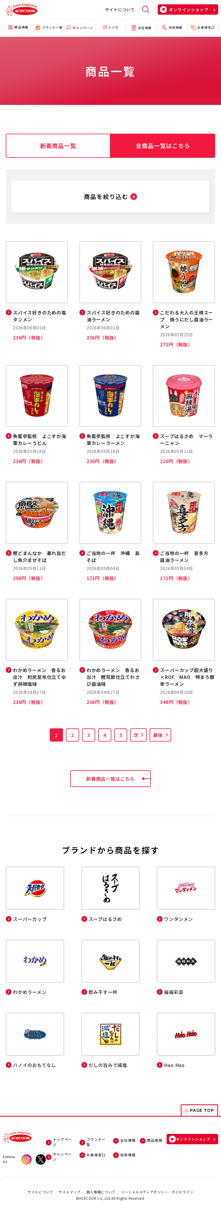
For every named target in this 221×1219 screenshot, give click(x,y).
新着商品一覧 (58, 145)
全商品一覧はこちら (163, 145)
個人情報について (100, 1191)
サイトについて (120, 9)
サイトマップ (70, 1191)
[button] (110, 196)
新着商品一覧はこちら (118, 778)
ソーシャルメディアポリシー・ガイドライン (157, 1191)
